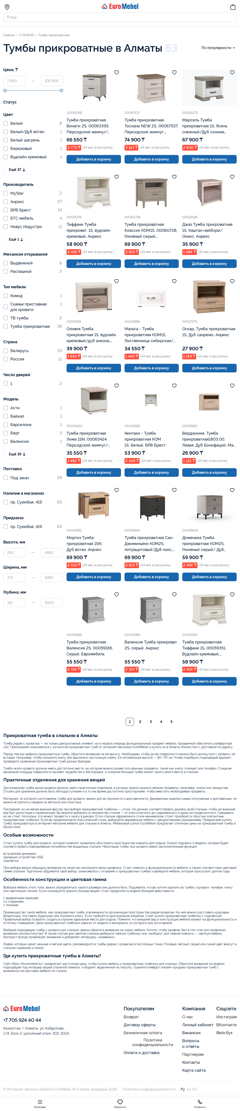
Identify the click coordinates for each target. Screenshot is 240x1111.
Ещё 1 (16, 239)
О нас (187, 1017)
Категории (40, 1103)
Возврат (131, 1017)
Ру (183, 1089)
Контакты (191, 1062)
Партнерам (193, 1054)
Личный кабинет (197, 1024)
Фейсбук (224, 1033)
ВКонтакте (226, 1025)
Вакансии (191, 1032)
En (194, 1089)
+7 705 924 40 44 (22, 1020)
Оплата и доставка (141, 1052)
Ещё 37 (18, 169)
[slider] (4, 90)
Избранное (120, 1103)
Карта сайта (194, 1070)
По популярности (219, 48)
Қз (189, 1089)
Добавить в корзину (93, 159)
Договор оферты (140, 1024)
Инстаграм (226, 1017)
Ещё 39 (18, 454)
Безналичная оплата (143, 1033)
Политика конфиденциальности (152, 1042)
